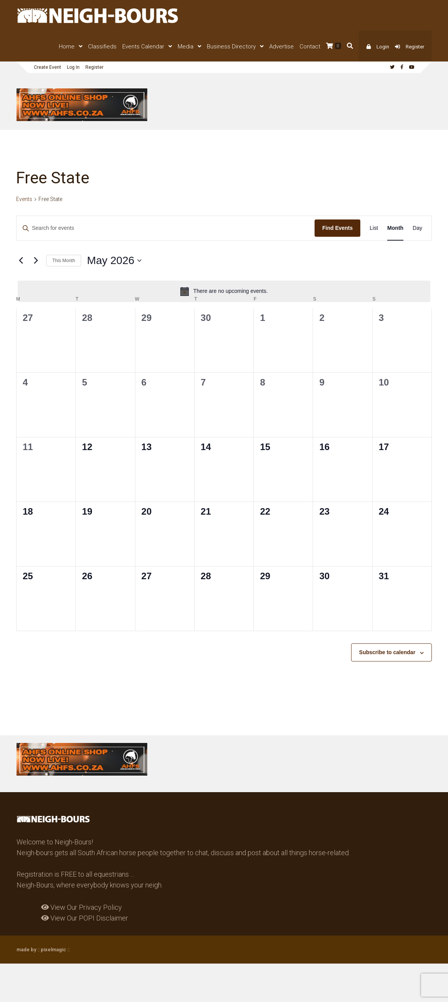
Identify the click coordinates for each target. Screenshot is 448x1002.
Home (67, 46)
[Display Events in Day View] (417, 228)
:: (68, 949)
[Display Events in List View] (374, 228)
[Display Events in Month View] (395, 228)
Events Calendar (143, 46)
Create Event (47, 67)
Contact (310, 46)
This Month (63, 260)
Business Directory (231, 46)
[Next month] (35, 260)
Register (415, 47)
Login (382, 47)
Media (185, 46)
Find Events (337, 228)
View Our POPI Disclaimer (84, 918)
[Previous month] (20, 260)
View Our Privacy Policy (81, 907)
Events (24, 199)
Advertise (281, 46)
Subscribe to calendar (387, 652)
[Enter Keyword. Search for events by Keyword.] (166, 228)
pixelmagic (53, 949)
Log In (73, 67)
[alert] (224, 291)
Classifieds (102, 46)
